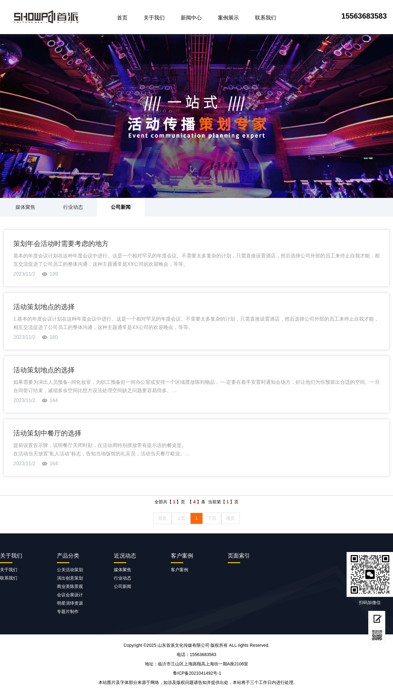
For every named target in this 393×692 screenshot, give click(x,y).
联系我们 (265, 18)
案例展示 (228, 18)
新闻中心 (191, 18)
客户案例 (182, 556)
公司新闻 (121, 207)
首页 (122, 18)
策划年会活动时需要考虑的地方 (61, 243)
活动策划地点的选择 (44, 307)
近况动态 (125, 556)
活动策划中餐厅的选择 (47, 433)
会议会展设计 (70, 594)
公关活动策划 (70, 569)
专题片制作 (68, 611)
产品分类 (68, 556)
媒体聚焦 (25, 207)
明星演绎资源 (70, 603)
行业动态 (73, 207)
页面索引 (239, 556)
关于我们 (154, 18)
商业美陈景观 (70, 586)
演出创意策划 (70, 578)
